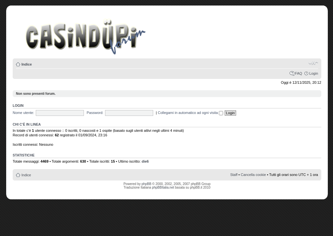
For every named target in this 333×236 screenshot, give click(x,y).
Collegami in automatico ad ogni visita (190, 113)
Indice (26, 64)
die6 (145, 161)
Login (313, 73)
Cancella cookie (253, 175)
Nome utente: (23, 113)
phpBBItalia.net (163, 187)
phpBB (146, 184)
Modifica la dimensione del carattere (313, 63)
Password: (95, 113)
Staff (233, 175)
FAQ (298, 73)
